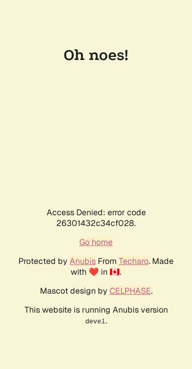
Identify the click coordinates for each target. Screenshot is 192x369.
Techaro (133, 261)
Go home (96, 242)
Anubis (83, 261)
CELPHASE (130, 290)
